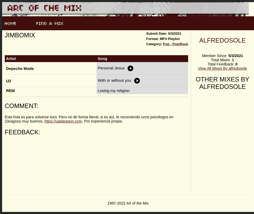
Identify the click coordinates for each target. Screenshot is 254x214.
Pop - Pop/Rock (175, 44)
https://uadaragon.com (63, 121)
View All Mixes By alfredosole (222, 68)
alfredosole (222, 40)
